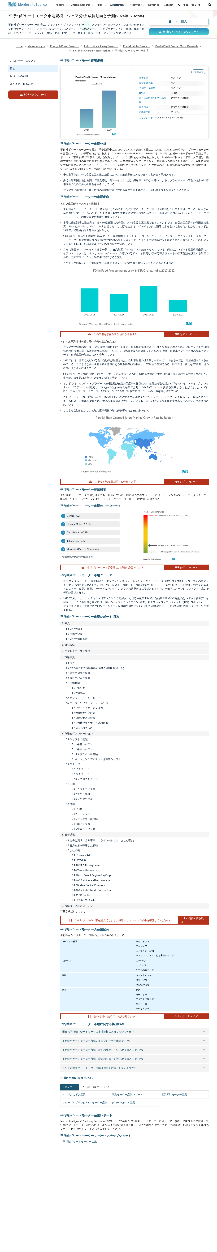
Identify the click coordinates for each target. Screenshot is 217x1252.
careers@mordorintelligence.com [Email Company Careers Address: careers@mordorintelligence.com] (136, 1177)
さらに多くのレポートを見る (96, 1086)
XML (10, 1232)
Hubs (41, 1211)
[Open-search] (210, 5)
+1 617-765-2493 (189, 4)
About (101, 4)
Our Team (44, 1168)
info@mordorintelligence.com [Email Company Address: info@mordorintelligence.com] (89, 1198)
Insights (12, 1197)
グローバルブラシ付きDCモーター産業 (84, 1102)
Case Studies (45, 1197)
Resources (136, 4)
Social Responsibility (49, 1182)
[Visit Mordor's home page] (27, 5)
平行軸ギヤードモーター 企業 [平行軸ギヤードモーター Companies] (80, 1141)
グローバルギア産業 (123, 1102)
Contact (168, 4)
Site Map (43, 1232)
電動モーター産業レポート (127, 1094)
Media (11, 1182)
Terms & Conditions (49, 1218)
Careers (12, 1218)
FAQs (41, 1190)
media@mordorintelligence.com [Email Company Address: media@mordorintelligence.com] (91, 1210)
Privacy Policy (16, 1225)
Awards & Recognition (20, 1190)
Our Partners (45, 1175)
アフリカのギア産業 (74, 1094)
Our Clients (15, 1175)
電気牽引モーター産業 (174, 1094)
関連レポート (70, 1086)
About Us (13, 1168)
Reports (61, 4)
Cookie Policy (46, 1225)
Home (11, 1161)
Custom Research (81, 4)
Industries (153, 4)
